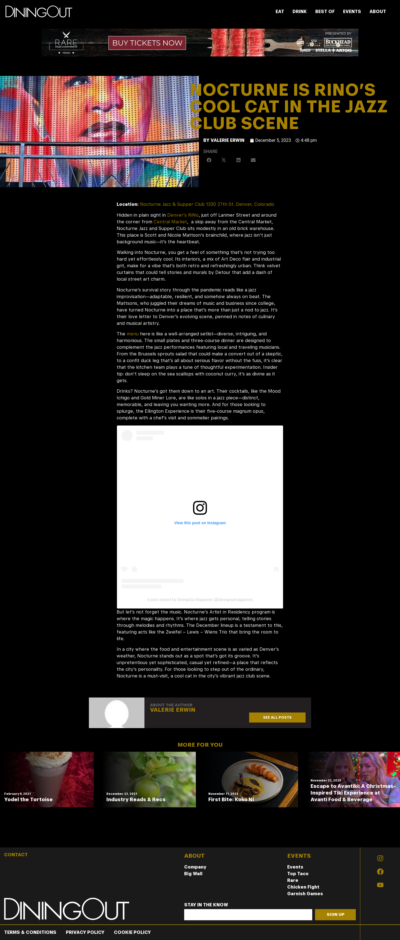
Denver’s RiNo (183, 215)
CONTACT (16, 854)
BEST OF (325, 11)
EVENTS (352, 11)
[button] (209, 160)
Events (295, 867)
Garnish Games (305, 893)
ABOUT (377, 11)
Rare (292, 880)
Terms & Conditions (30, 932)
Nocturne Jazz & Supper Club (172, 204)
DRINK (299, 11)
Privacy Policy (85, 932)
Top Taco (298, 873)
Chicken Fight (303, 887)
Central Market (170, 221)
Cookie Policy (132, 932)
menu (133, 334)
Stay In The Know (206, 905)
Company (195, 867)
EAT (280, 11)
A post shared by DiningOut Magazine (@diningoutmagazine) (200, 599)
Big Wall (193, 873)
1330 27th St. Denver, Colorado (240, 204)
